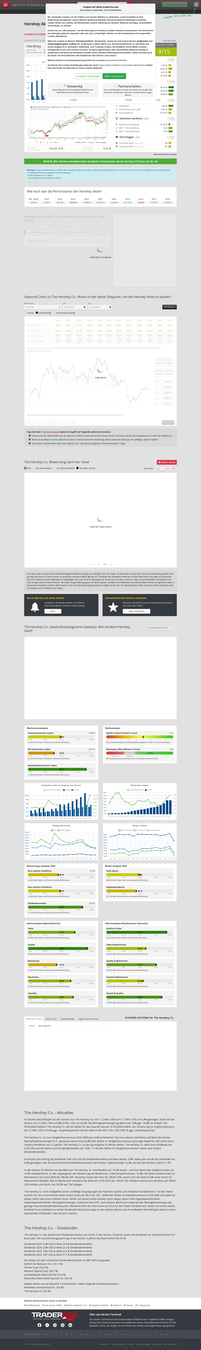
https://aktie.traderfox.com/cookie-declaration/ (122, 65)
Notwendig (74, 86)
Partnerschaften (129, 86)
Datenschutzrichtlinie (116, 60)
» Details (73, 99)
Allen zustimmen (114, 76)
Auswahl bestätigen (88, 76)
